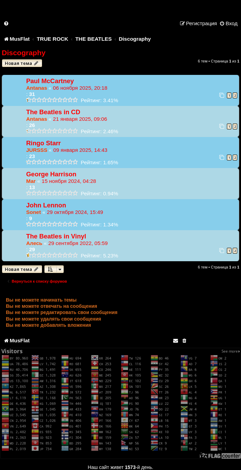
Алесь (34, 243)
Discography (23, 53)
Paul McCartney (50, 81)
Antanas (36, 88)
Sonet (33, 212)
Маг (31, 181)
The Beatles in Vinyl (56, 236)
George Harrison (51, 174)
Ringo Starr (43, 143)
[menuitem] (6, 23)
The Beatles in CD (53, 112)
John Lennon (46, 205)
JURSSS (37, 150)
